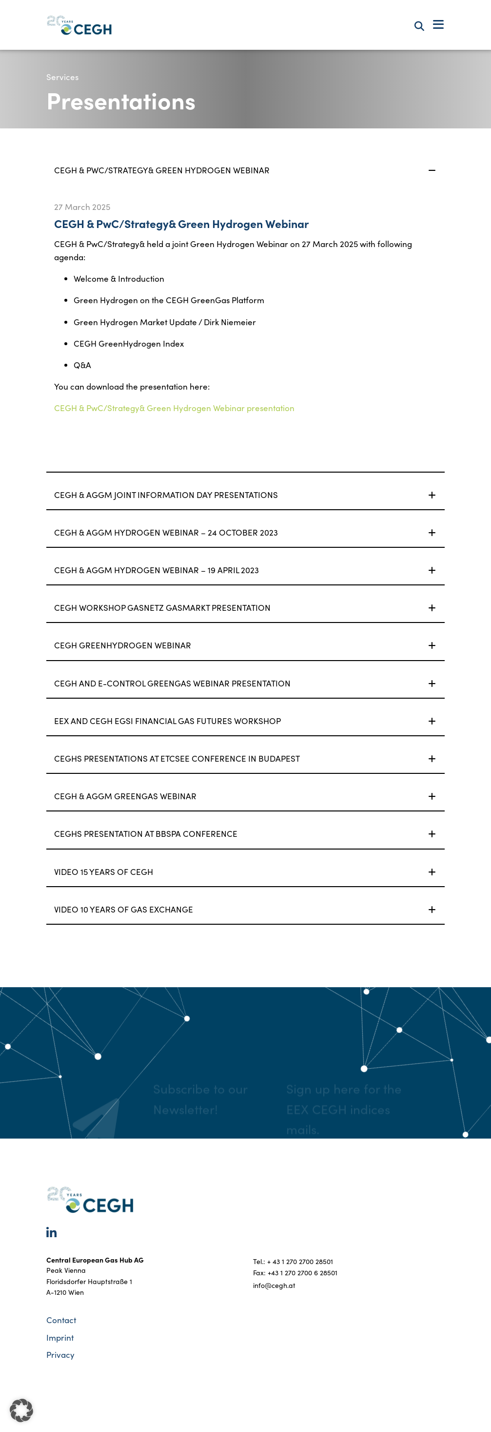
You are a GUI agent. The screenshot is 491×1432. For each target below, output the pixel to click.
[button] (21, 1410)
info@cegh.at (274, 1285)
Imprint (60, 1337)
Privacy (60, 1354)
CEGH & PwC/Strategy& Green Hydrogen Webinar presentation (174, 408)
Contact (61, 1320)
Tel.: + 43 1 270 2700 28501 (293, 1261)
